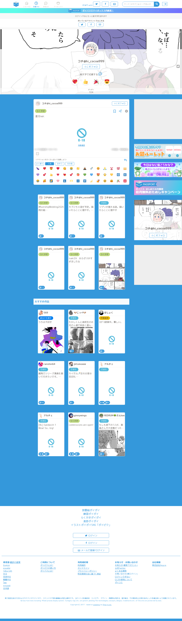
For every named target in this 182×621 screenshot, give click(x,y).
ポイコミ (119, 582)
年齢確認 (81, 145)
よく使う (39, 163)
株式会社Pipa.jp (159, 565)
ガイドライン (83, 568)
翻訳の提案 (15, 562)
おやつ (59, 163)
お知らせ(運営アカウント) (126, 565)
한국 (5, 573)
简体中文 (7, 576)
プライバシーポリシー (87, 571)
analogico (96, 604)
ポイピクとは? (46, 565)
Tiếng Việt (7, 571)
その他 (69, 163)
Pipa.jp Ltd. (107, 604)
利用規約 (81, 565)
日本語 (6, 588)
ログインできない (122, 576)
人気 (49, 163)
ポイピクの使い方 (48, 568)
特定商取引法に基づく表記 (89, 573)
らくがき (41, 111)
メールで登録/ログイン (91, 550)
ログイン (91, 535)
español (6, 568)
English (6, 565)
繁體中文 (7, 579)
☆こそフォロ (91, 66)
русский (6, 585)
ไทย (5, 582)
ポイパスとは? (46, 571)
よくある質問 (120, 571)
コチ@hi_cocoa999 (91, 61)
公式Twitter (120, 568)
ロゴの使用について (123, 579)
